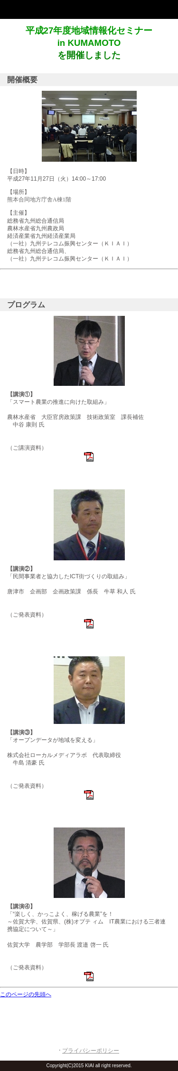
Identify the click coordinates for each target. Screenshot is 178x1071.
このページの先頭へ (25, 994)
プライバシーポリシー (90, 1050)
